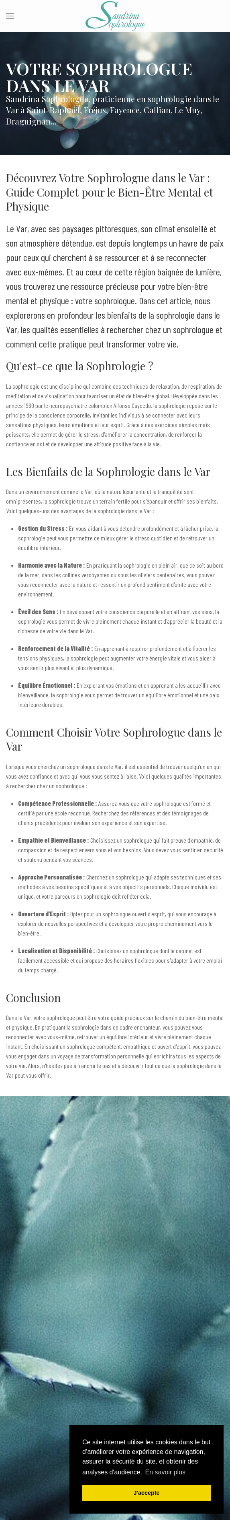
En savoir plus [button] (165, 1472)
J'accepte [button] (146, 1493)
